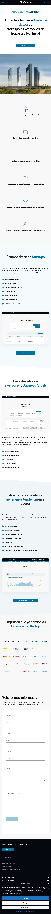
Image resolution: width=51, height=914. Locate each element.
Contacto (5, 860)
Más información (25, 45)
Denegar (25, 903)
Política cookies (19, 911)
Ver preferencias (25, 907)
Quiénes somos (6, 857)
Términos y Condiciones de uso (11, 869)
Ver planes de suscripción (25, 600)
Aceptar (25, 898)
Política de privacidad (29, 911)
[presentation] (19, 810)
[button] (48, 884)
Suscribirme (8, 849)
